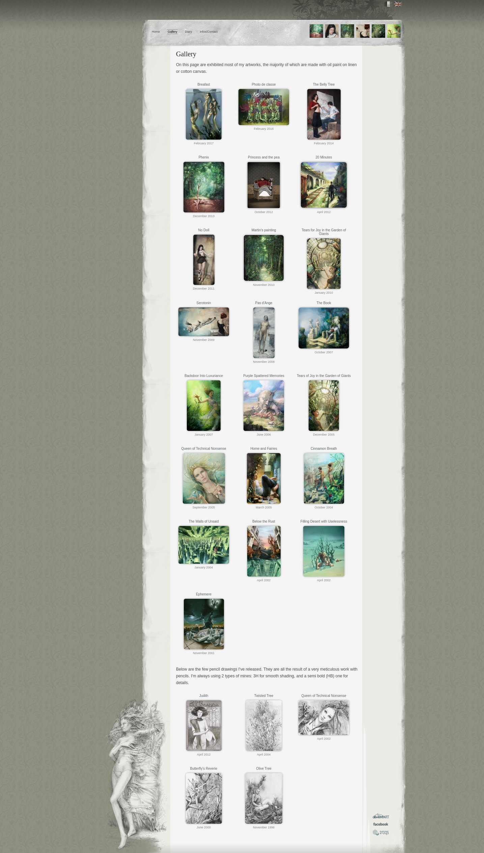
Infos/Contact (209, 31)
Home (156, 31)
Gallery (172, 31)
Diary (188, 31)
